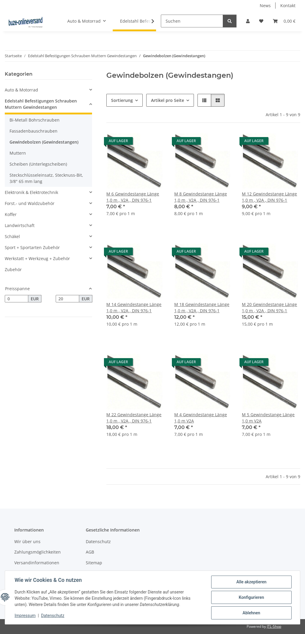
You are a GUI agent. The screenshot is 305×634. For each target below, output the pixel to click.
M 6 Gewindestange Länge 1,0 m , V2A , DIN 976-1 (132, 197)
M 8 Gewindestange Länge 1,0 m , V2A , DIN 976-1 (200, 197)
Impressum (25, 615)
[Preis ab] (16, 299)
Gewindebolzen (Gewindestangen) (44, 142)
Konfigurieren (251, 597)
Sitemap (94, 562)
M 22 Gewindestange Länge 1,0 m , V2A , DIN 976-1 (133, 418)
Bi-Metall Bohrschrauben (35, 120)
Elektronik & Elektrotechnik (31, 192)
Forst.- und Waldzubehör (30, 203)
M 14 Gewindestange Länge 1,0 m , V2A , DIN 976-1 (133, 307)
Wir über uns (27, 541)
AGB (90, 552)
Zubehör (13, 269)
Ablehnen (251, 612)
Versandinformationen (36, 562)
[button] (247, 21)
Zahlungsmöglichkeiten (37, 552)
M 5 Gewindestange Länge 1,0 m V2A (268, 418)
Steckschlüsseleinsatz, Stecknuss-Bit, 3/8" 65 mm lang (46, 178)
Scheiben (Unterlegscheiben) (38, 164)
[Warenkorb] (284, 21)
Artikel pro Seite (167, 100)
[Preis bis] (67, 299)
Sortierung (122, 100)
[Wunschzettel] (261, 21)
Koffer (11, 214)
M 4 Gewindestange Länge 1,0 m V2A (200, 418)
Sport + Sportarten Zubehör (32, 247)
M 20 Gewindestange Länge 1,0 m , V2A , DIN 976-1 (269, 307)
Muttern (18, 153)
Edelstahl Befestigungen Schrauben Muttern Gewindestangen (41, 104)
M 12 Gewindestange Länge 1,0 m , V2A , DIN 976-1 (269, 197)
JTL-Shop (274, 626)
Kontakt (287, 5)
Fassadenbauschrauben (33, 131)
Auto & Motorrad (21, 90)
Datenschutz (52, 615)
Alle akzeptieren (251, 581)
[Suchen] (192, 21)
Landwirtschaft (20, 225)
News (265, 5)
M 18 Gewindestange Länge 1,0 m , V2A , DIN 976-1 (201, 307)
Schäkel (12, 236)
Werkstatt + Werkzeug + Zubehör (37, 258)
